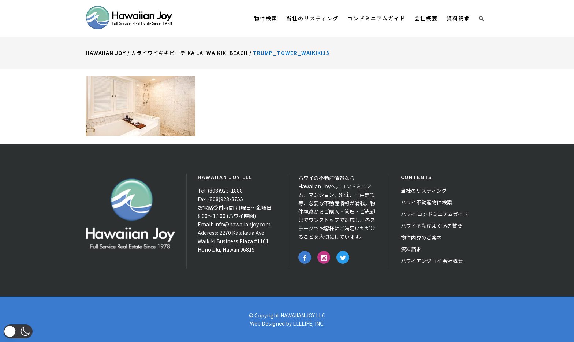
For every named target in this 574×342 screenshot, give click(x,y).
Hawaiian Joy (106, 52)
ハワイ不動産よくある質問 (431, 225)
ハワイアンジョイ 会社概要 (432, 260)
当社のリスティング (424, 190)
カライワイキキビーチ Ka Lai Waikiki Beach (189, 52)
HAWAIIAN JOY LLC (302, 315)
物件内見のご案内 (421, 237)
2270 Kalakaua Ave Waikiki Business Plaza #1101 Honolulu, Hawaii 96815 (233, 241)
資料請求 (411, 249)
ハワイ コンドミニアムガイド (434, 214)
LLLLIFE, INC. (308, 323)
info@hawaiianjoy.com (242, 224)
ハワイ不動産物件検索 (426, 202)
